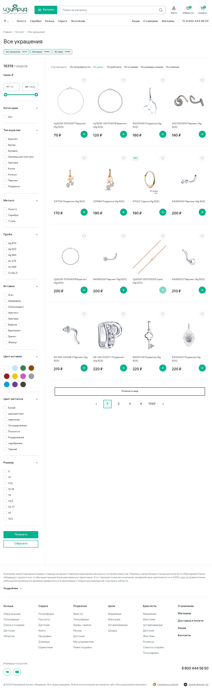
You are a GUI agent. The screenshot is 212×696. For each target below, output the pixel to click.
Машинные (114, 613)
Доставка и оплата (190, 620)
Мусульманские (83, 641)
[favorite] (84, 80)
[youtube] (17, 672)
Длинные (44, 641)
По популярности (80, 67)
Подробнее (10, 588)
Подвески (80, 606)
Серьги (62, 21)
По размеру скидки (152, 67)
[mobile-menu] (46, 10)
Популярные (11, 619)
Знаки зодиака (82, 647)
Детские (9, 630)
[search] (161, 10)
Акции (136, 21)
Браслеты (149, 606)
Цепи (111, 606)
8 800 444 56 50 (195, 21)
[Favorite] (188, 10)
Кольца (49, 21)
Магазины (168, 21)
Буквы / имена (82, 625)
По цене (98, 67)
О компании (150, 21)
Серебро (35, 21)
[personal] (174, 10)
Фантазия (114, 619)
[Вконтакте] (7, 672)
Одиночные (45, 647)
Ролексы (148, 641)
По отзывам (131, 67)
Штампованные (118, 625)
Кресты (78, 613)
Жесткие (148, 636)
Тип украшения (13, 51)
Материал (37, 51)
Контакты (184, 635)
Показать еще (129, 391)
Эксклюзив (78, 21)
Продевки (44, 636)
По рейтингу (114, 67)
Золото (21, 21)
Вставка (59, 51)
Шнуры (112, 630)
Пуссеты (44, 619)
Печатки (8, 636)
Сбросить (21, 543)
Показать (21, 534)
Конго (42, 630)
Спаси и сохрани (13, 625)
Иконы (77, 630)
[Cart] (202, 10)
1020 (152, 403)
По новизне (172, 67)
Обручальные (12, 613)
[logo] (15, 9)
